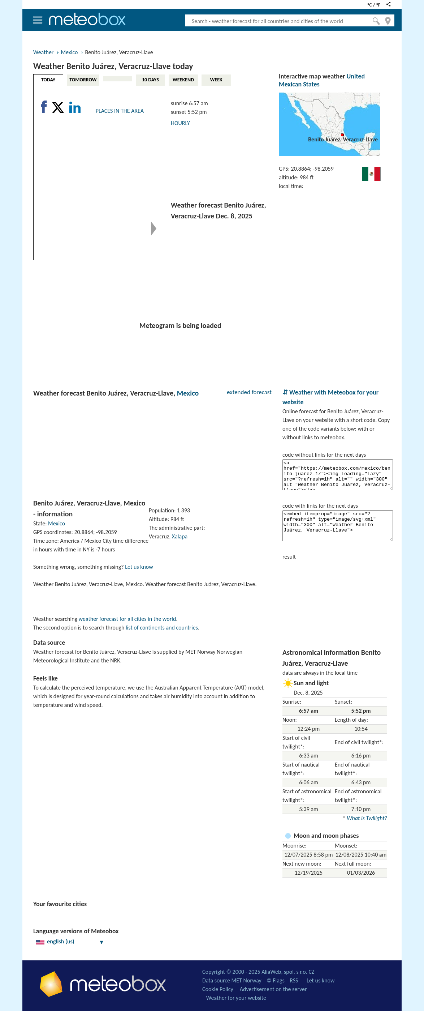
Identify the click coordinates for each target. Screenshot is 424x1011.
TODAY (48, 80)
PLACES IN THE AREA (120, 110)
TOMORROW (82, 80)
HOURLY (180, 123)
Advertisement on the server (273, 989)
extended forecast (249, 392)
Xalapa (179, 536)
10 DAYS (150, 80)
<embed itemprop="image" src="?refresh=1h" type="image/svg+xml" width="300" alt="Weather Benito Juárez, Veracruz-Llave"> (337, 525)
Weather (43, 52)
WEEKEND (183, 80)
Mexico (69, 52)
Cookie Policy (217, 989)
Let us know (139, 566)
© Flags (275, 980)
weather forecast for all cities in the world (127, 618)
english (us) (70, 941)
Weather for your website (236, 997)
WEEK (216, 80)
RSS (294, 980)
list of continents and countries (162, 627)
